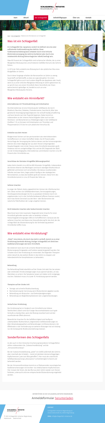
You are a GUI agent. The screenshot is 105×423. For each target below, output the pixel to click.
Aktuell (26, 18)
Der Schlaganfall (41, 18)
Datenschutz (17, 418)
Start (15, 18)
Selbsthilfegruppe (60, 18)
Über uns (76, 18)
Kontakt (88, 18)
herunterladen (64, 398)
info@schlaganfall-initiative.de (62, 416)
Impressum (7, 418)
